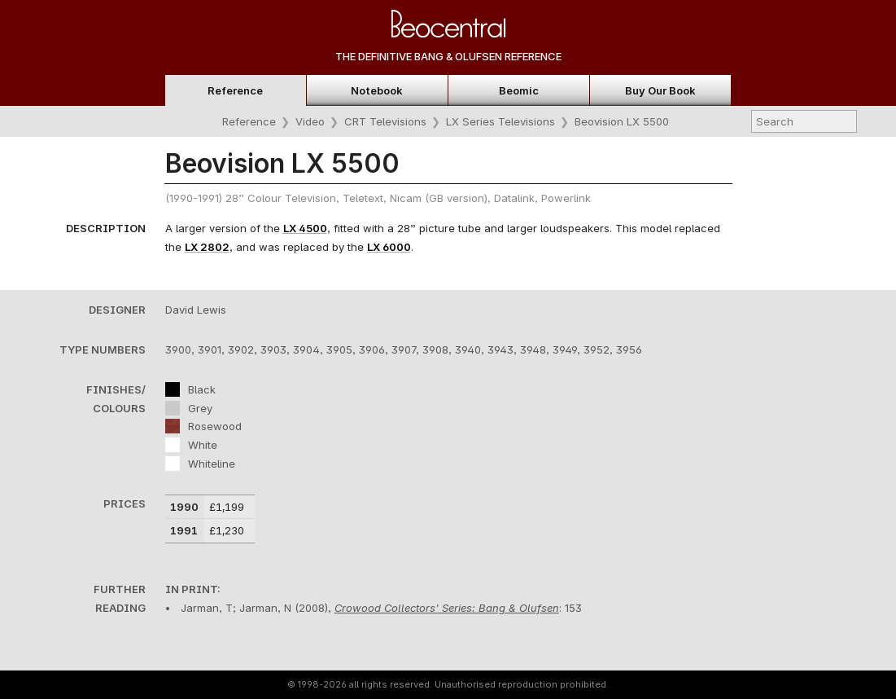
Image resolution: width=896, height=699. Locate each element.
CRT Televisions (385, 121)
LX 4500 (305, 228)
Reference (235, 90)
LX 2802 (207, 246)
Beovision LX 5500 (622, 121)
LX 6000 (389, 246)
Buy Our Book (660, 90)
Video (310, 121)
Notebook (377, 90)
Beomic (519, 90)
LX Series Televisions (500, 121)
